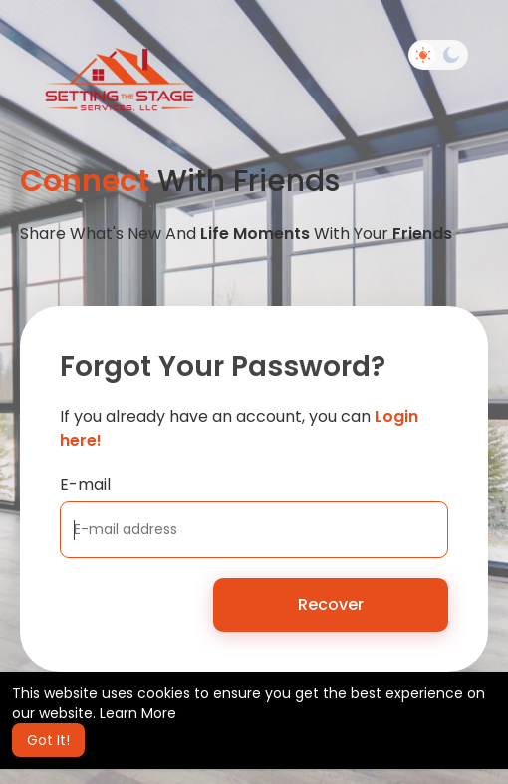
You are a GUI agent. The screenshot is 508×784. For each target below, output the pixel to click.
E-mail (85, 484)
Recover (331, 604)
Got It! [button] (48, 740)
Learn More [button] (138, 713)
